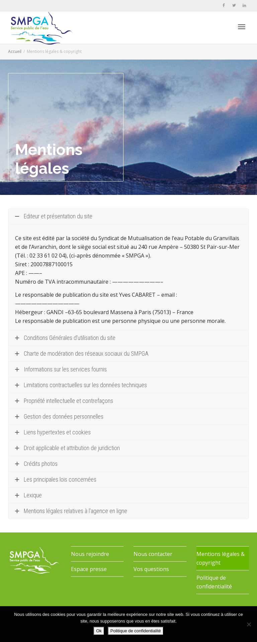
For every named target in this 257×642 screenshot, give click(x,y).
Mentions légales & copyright (220, 558)
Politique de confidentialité (214, 582)
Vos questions (151, 569)
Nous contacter (153, 554)
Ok (99, 630)
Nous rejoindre (90, 554)
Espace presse (89, 569)
